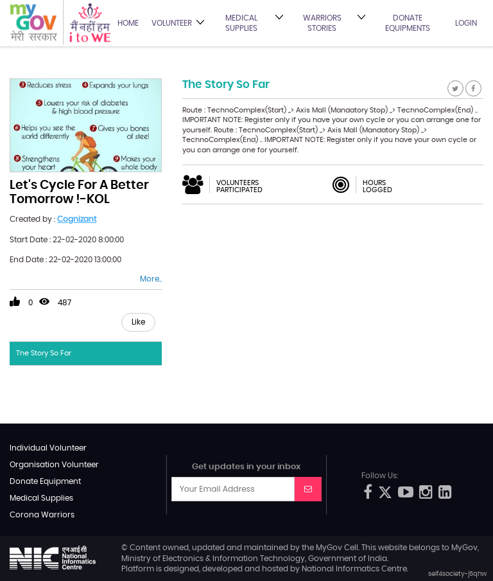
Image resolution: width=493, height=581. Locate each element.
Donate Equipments (407, 23)
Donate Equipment (45, 481)
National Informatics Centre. (355, 569)
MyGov (329, 547)
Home (128, 23)
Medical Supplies (241, 23)
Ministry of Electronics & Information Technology (213, 558)
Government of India (347, 558)
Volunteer (171, 23)
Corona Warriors (42, 515)
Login (466, 23)
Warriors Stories (322, 23)
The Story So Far (43, 353)
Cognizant (76, 219)
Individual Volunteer (48, 448)
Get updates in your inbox (246, 467)
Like (138, 322)
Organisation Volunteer (54, 465)
